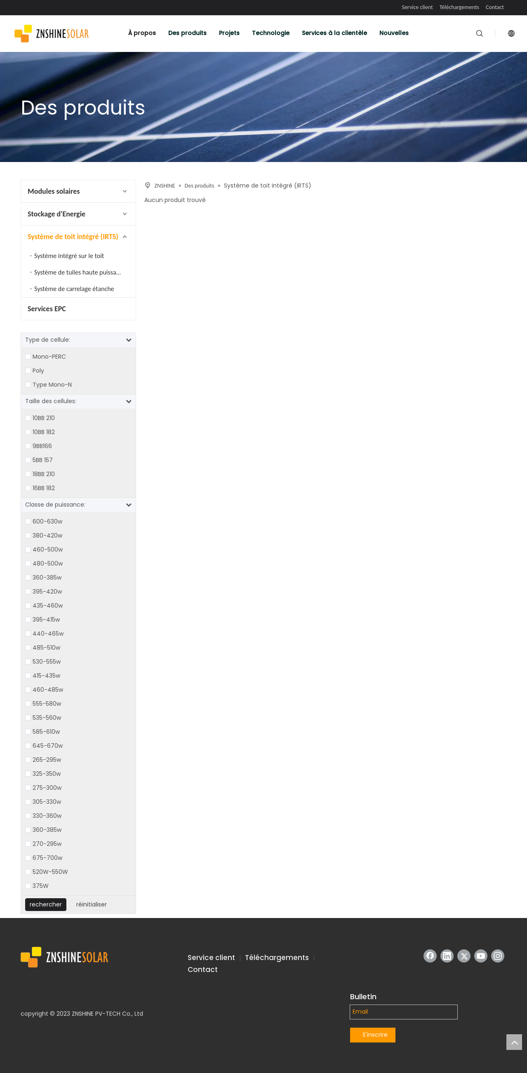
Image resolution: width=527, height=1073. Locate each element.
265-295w (47, 760)
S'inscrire (375, 1035)
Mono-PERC (49, 356)
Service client (417, 7)
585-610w (46, 732)
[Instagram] (497, 956)
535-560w (47, 718)
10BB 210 (44, 418)
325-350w (47, 774)
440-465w (48, 633)
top (514, 1042)
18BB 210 (44, 474)
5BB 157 (43, 460)
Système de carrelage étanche (74, 289)
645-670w (48, 746)
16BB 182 (44, 488)
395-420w (47, 591)
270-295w (47, 844)
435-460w (48, 605)
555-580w (47, 704)
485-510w (46, 647)
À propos (142, 33)
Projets (229, 33)
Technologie (270, 33)
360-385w (47, 577)
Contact (495, 7)
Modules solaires (54, 191)
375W (41, 886)
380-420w (47, 535)
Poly (38, 370)
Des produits (187, 33)
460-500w (48, 549)
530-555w (47, 661)
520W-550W (50, 872)
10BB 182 (44, 432)
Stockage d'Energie (56, 213)
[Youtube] (480, 956)
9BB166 (42, 446)
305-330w (47, 802)
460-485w (48, 690)
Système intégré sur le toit (69, 256)
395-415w (46, 619)
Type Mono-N (52, 384)
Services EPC (47, 308)
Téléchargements (459, 7)
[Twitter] (464, 956)
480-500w (48, 563)
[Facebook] (430, 956)
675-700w (47, 858)
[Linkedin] (447, 956)
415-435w (46, 676)
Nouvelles (394, 33)
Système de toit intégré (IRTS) (73, 236)
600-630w (47, 521)
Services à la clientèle (334, 33)
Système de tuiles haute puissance (80, 272)
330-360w (47, 816)
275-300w (47, 788)
